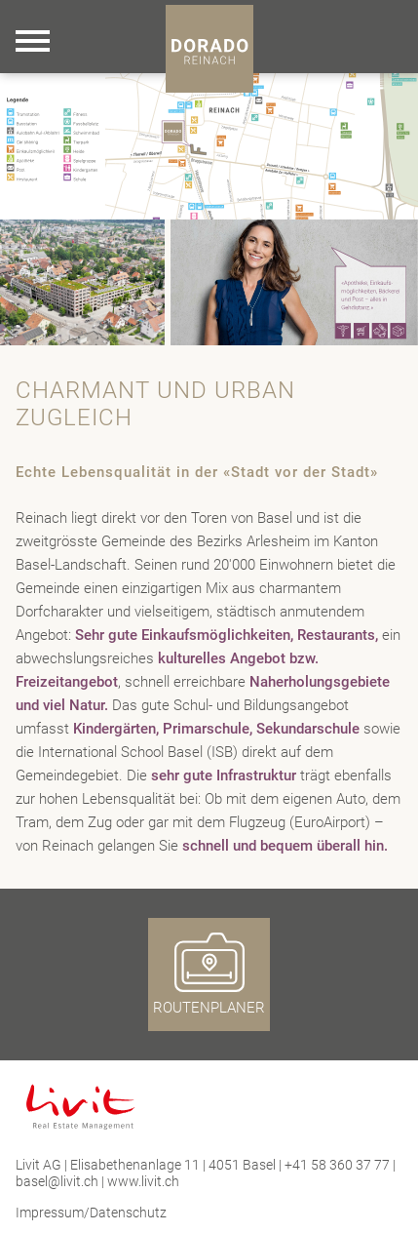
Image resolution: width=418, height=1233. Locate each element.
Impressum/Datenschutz (91, 1212)
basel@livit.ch (57, 1181)
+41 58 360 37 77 (337, 1165)
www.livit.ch (143, 1181)
